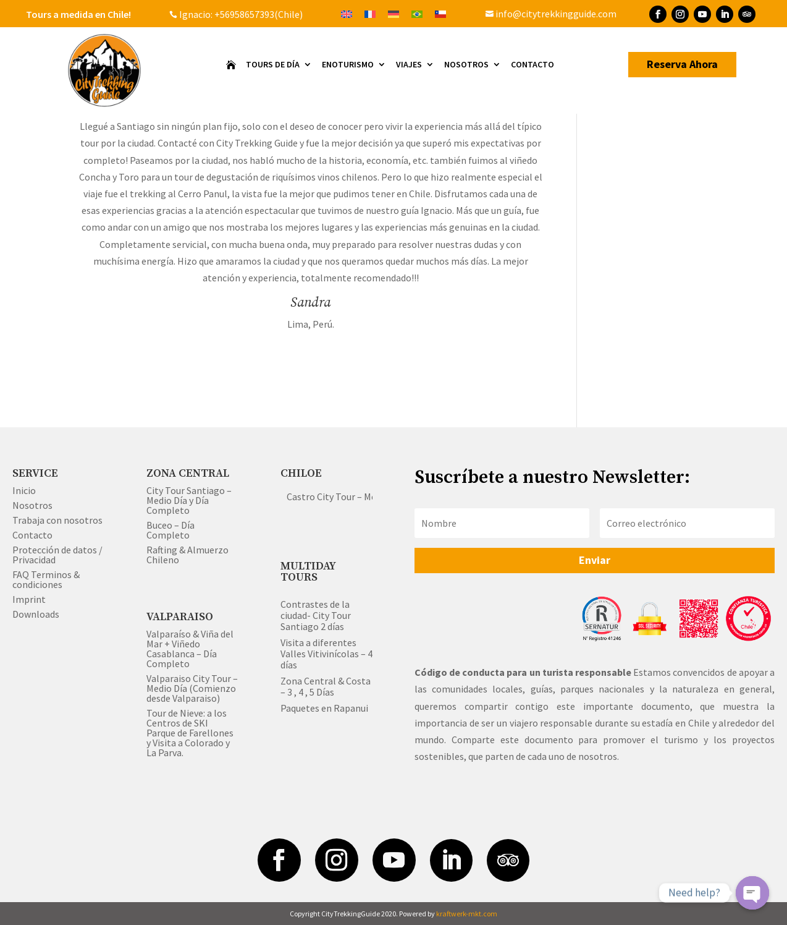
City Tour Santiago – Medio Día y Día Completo (189, 500)
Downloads (35, 614)
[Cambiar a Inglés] (346, 13)
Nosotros (466, 65)
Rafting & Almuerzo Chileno (187, 554)
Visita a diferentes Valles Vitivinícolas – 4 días (326, 653)
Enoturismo (348, 65)
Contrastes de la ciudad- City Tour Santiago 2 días (315, 615)
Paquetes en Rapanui (324, 708)
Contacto (532, 65)
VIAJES (409, 65)
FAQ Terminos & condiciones (46, 579)
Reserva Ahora (682, 64)
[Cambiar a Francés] (370, 13)
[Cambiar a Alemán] (393, 13)
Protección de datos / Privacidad (57, 554)
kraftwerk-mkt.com (466, 913)
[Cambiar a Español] (440, 13)
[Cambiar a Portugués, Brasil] (417, 13)
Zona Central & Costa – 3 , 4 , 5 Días (325, 686)
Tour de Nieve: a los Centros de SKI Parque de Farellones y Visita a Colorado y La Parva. (190, 733)
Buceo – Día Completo (170, 530)
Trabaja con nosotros (57, 520)
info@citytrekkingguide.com (551, 13)
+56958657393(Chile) (258, 14)
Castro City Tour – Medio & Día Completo (372, 496)
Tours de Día (273, 65)
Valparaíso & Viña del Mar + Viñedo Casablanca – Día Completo (190, 649)
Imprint (29, 599)
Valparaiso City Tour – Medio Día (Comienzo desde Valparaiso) (192, 688)
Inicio (24, 490)
